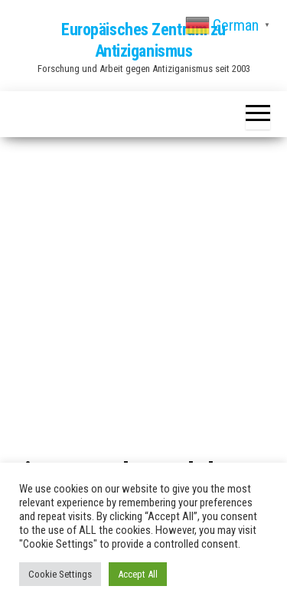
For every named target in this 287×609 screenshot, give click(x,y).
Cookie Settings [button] (60, 574)
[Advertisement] (143, 300)
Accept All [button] (138, 574)
